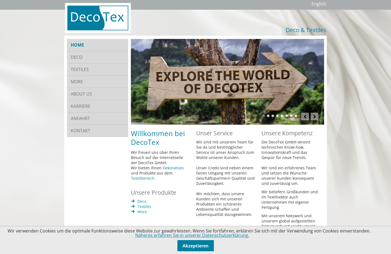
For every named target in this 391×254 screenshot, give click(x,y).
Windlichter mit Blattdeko (296, 116)
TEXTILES (80, 69)
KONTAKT (80, 131)
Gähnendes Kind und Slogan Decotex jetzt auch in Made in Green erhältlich (277, 116)
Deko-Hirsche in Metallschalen (286, 116)
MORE (77, 82)
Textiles (144, 206)
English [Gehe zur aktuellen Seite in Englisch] (319, 4)
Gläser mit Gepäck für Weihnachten (268, 116)
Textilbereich (143, 178)
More (142, 211)
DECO (76, 57)
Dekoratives (173, 167)
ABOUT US (81, 94)
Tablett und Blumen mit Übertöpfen (291, 116)
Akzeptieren (196, 246)
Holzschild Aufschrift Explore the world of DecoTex (263, 116)
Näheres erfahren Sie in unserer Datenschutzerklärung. (192, 235)
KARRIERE (80, 106)
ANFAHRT (80, 118)
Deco (141, 201)
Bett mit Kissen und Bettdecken (273, 116)
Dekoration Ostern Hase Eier (282, 116)
